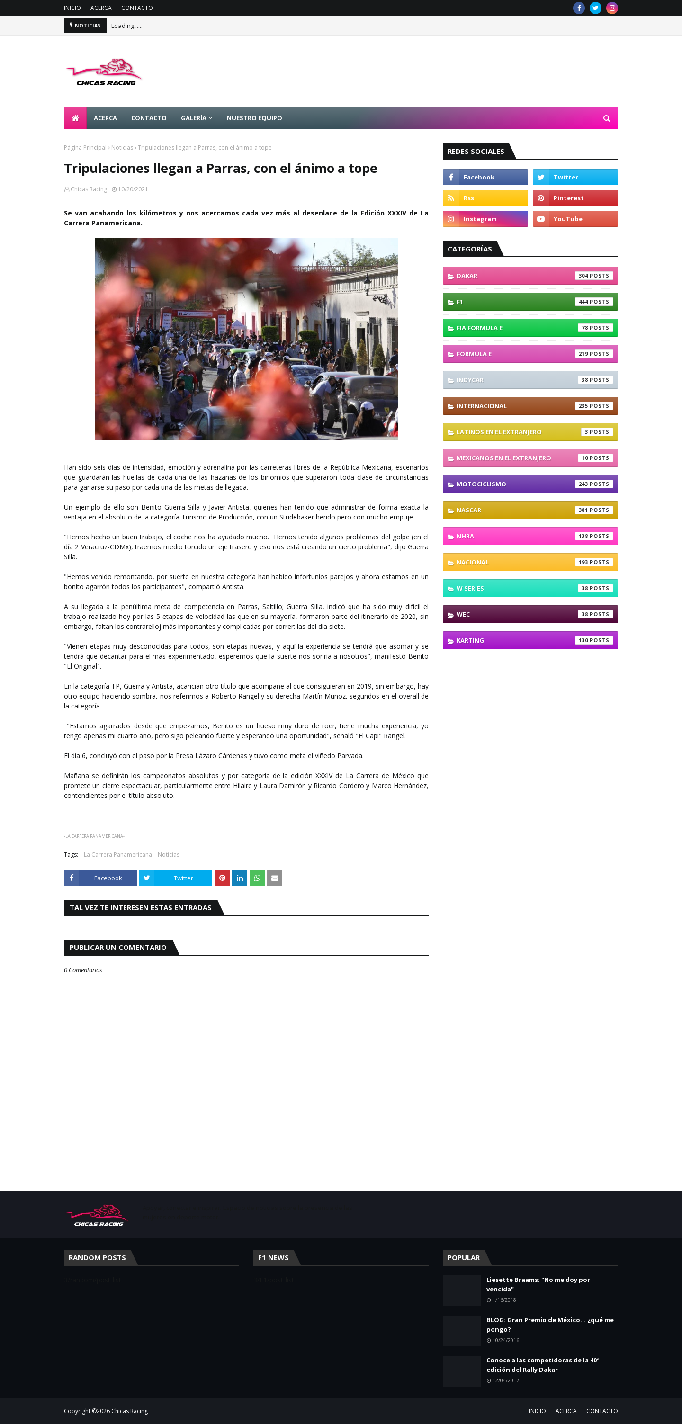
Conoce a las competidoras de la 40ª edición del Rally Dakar (543, 1365)
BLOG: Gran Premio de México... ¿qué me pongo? (550, 1325)
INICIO (72, 8)
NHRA (535, 536)
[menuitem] (75, 118)
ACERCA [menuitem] (105, 118)
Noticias (122, 147)
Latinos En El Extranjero (535, 432)
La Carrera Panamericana (118, 855)
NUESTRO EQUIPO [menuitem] (254, 118)
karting (535, 640)
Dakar (535, 275)
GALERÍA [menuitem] (193, 118)
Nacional (535, 562)
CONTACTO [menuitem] (149, 118)
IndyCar (535, 380)
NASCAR (535, 510)
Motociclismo (535, 484)
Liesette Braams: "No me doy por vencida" (538, 1284)
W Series (535, 588)
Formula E (535, 353)
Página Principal (85, 147)
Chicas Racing (89, 189)
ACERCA (101, 8)
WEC (535, 614)
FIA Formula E (535, 327)
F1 (535, 301)
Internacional (535, 406)
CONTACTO (137, 8)
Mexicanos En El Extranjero (535, 458)
